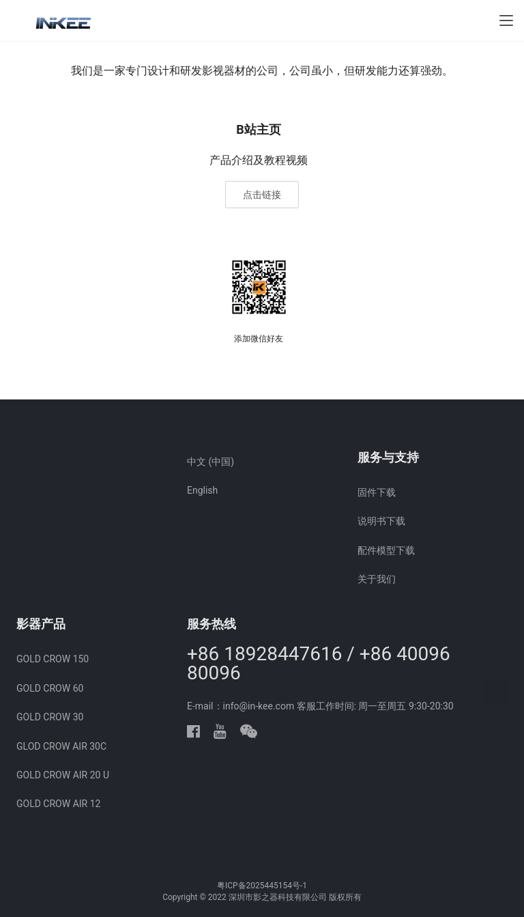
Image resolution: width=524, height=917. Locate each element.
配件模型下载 (386, 550)
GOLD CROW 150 (52, 658)
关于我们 (377, 579)
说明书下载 (381, 521)
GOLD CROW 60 (49, 688)
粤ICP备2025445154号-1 (262, 885)
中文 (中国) (210, 461)
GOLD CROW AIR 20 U (62, 775)
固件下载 (377, 492)
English (202, 490)
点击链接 (262, 194)
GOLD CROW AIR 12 (58, 803)
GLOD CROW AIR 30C (61, 746)
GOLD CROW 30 (49, 716)
